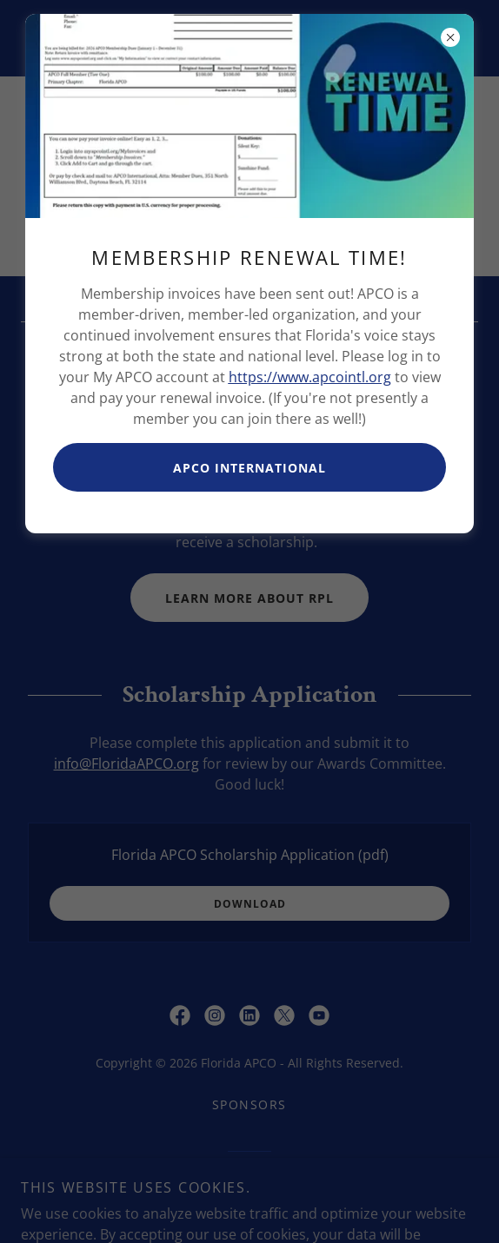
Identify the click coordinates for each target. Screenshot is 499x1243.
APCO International (249, 468)
